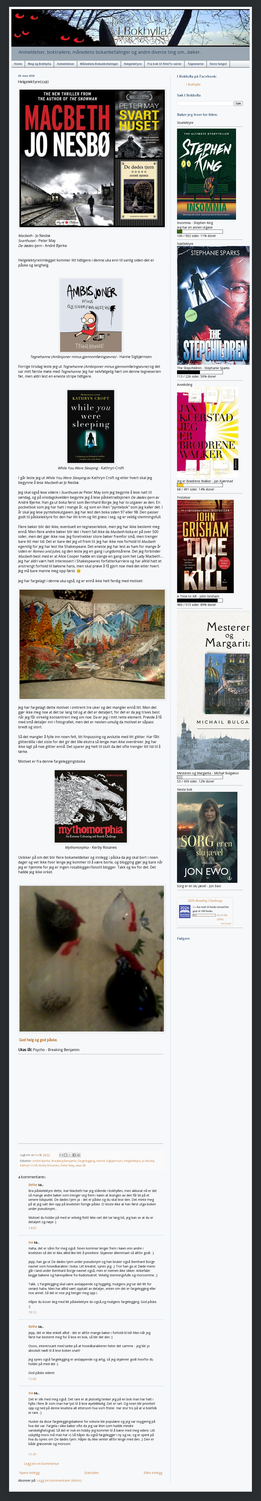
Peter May (67, 1165)
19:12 (32, 1312)
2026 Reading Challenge (205, 900)
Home (18, 64)
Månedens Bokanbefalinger (99, 64)
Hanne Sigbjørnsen (109, 1161)
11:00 (32, 1379)
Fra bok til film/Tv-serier (165, 64)
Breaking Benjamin (64, 1161)
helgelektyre (132, 1161)
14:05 (32, 1228)
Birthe (32, 1185)
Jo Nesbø (148, 1161)
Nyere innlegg (29, 1473)
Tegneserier (195, 64)
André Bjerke (41, 1161)
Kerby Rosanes (49, 1165)
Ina (30, 1242)
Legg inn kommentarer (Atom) (59, 1480)
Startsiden (91, 1473)
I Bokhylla (193, 84)
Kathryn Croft (28, 1165)
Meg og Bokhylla (39, 64)
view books (226, 923)
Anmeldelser (65, 64)
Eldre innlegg (153, 1473)
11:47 (32, 1454)
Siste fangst (218, 64)
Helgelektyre (133, 64)
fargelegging (86, 1161)
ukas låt (81, 1165)
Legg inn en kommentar (41, 1463)
